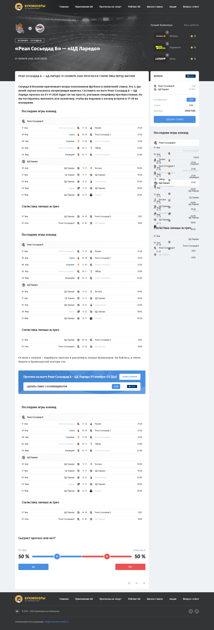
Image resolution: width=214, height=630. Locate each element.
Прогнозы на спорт (110, 6)
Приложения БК (84, 6)
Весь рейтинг (191, 25)
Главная (64, 6)
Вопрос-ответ (191, 6)
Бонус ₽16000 (130, 377)
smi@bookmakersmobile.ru (56, 622)
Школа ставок (155, 6)
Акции (173, 6)
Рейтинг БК (134, 6)
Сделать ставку (175, 119)
